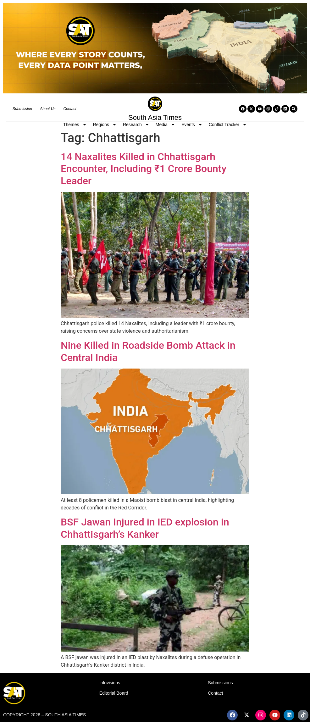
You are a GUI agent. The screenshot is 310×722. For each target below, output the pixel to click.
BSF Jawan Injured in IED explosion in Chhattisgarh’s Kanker (145, 528)
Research (136, 124)
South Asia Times (155, 117)
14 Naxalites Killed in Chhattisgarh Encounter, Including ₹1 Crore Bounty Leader (143, 169)
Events (191, 124)
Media (165, 124)
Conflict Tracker (228, 124)
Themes (75, 124)
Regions (105, 124)
